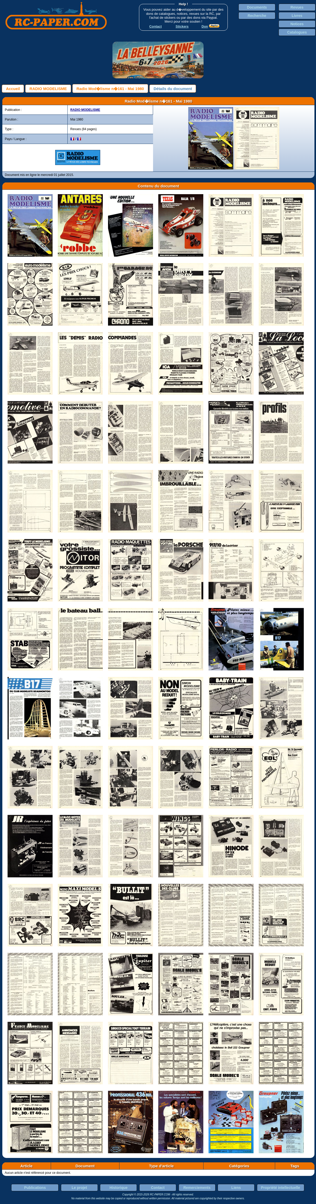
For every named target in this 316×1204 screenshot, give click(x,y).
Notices (297, 24)
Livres (297, 16)
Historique (119, 1188)
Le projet (79, 1188)
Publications (35, 1188)
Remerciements (196, 1188)
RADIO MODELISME (48, 88)
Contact (158, 1188)
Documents (257, 7)
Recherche (257, 16)
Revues (297, 7)
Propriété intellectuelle (280, 1188)
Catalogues (297, 32)
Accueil (13, 88)
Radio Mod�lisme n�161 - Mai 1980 (110, 88)
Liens (236, 1188)
